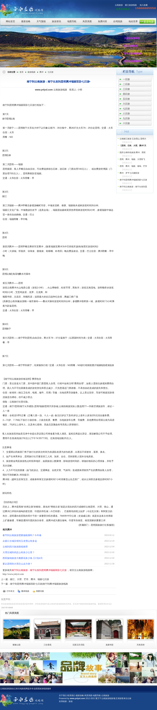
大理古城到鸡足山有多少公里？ (19, 552)
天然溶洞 (140, 645)
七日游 (50, 72)
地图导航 (71, 21)
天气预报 (41, 21)
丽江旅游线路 (131, 5)
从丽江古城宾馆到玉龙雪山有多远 (20, 541)
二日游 (126, 84)
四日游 (126, 94)
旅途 (71, 701)
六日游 (126, 103)
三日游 (126, 89)
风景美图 (87, 21)
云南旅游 (119, 5)
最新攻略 (25, 21)
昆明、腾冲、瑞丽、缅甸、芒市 (133, 166)
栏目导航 (128, 71)
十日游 (126, 123)
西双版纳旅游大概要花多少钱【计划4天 (23, 558)
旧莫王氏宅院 (78, 645)
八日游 (126, 113)
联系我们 (71, 695)
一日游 (126, 79)
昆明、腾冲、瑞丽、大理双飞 (132, 159)
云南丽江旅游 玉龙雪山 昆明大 (133, 139)
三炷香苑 (47, 645)
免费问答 (102, 21)
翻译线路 (25, 591)
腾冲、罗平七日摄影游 (129, 173)
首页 (22, 72)
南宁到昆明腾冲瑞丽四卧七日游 (133, 180)
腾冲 (41, 72)
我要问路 (40, 591)
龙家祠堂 (109, 645)
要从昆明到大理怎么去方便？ (17, 563)
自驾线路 (117, 21)
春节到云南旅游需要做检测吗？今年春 (22, 535)
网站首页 (10, 21)
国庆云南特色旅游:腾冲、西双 (133, 152)
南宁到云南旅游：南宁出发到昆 (133, 187)
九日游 (126, 118)
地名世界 (133, 21)
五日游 (126, 98)
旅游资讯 (56, 21)
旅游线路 (31, 72)
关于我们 (63, 695)
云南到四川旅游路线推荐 (15, 546)
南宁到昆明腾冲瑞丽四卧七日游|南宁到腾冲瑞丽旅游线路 (39, 584)
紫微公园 (16, 645)
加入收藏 (144, 5)
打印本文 (11, 591)
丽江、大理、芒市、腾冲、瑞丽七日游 (29, 579)
